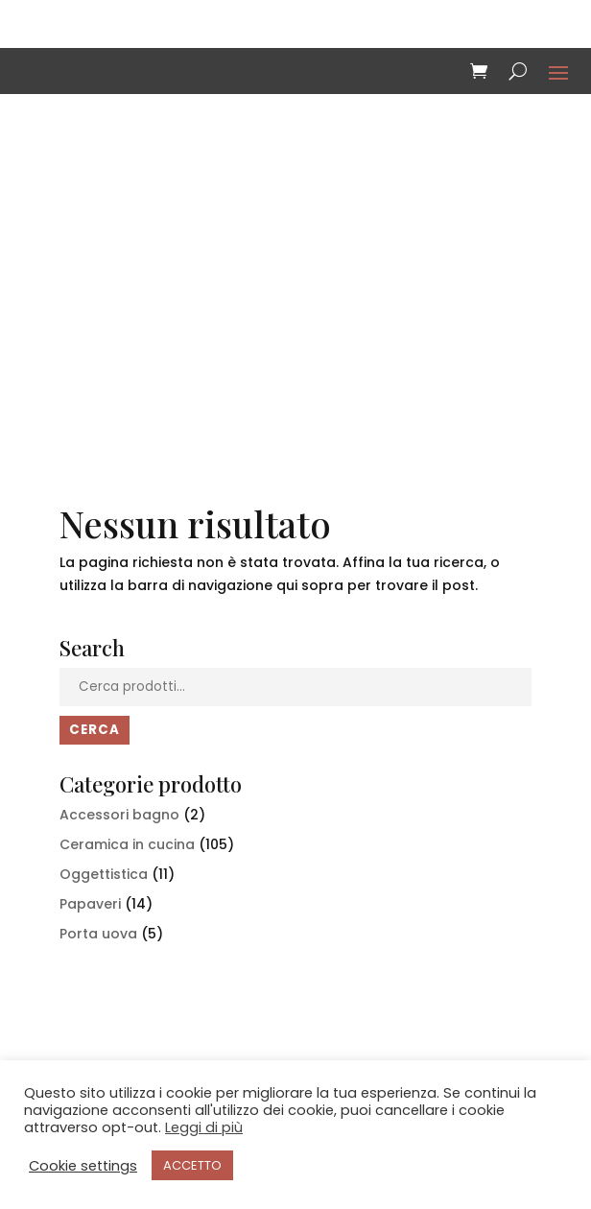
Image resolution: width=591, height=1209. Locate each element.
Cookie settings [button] (83, 1165)
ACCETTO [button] (192, 1165)
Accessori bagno (119, 814)
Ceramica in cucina (127, 844)
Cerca (94, 730)
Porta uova (98, 933)
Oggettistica (103, 874)
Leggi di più (204, 1127)
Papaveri (90, 903)
